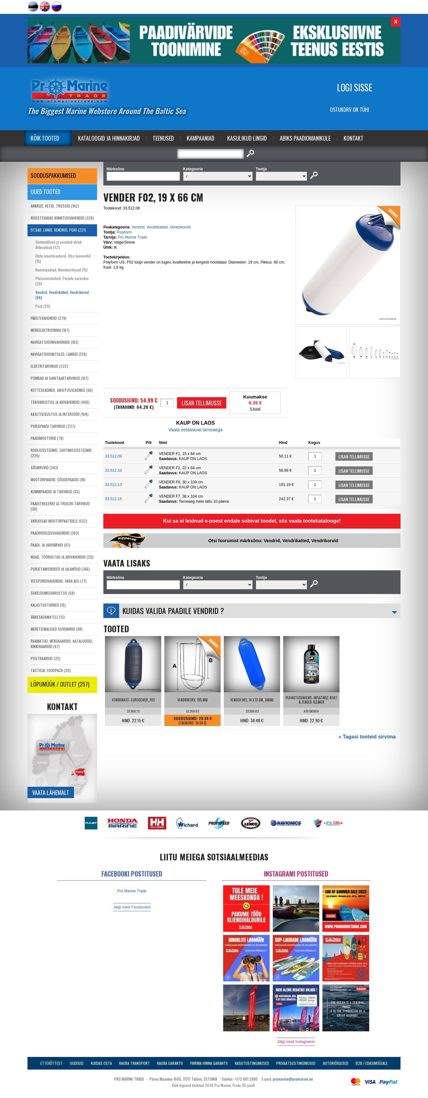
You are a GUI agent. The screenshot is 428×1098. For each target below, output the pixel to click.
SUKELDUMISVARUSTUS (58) (53, 593)
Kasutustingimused (252, 1063)
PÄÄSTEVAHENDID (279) (48, 318)
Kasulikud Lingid (247, 138)
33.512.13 (113, 484)
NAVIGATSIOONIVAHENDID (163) (54, 342)
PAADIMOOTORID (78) (47, 438)
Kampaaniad (200, 138)
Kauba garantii (170, 1063)
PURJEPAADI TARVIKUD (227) (53, 426)
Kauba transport (134, 1063)
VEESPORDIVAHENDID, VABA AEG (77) (59, 581)
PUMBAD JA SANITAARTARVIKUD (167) (60, 378)
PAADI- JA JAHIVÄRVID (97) (50, 545)
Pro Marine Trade (132, 237)
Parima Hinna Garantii (209, 1063)
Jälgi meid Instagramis (296, 1042)
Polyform (124, 232)
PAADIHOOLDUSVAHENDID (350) (55, 533)
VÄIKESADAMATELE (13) (48, 617)
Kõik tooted (45, 138)
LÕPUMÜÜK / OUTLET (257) (60, 684)
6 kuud (255, 408)
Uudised (76, 1063)
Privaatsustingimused (295, 1063)
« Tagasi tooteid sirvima (367, 736)
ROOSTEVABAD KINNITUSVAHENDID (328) (62, 218)
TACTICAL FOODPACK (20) (51, 670)
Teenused (163, 138)
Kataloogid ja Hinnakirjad (109, 138)
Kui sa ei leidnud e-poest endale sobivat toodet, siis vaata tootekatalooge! (252, 521)
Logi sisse (354, 87)
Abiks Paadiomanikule (305, 138)
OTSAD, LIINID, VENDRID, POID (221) (58, 230)
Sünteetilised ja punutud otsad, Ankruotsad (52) (59, 244)
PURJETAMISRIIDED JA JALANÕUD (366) (60, 569)
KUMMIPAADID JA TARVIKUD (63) (55, 491)
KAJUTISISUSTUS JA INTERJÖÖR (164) (60, 414)
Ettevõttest (51, 1063)
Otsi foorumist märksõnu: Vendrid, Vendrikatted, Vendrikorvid (273, 540)
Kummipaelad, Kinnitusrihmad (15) (61, 269)
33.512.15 (113, 499)
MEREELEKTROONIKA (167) (50, 330)
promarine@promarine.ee (293, 1079)
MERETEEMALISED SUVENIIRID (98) (57, 629)
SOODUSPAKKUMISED (53, 175)
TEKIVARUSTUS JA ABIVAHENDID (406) (60, 402)
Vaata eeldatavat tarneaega (195, 429)
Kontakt (354, 138)
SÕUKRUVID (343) (44, 467)
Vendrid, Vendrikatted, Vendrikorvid (161, 227)
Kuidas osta (101, 1063)
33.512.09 (113, 456)
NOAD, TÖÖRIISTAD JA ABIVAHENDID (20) (62, 557)
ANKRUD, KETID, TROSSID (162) (55, 206)
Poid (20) (42, 306)
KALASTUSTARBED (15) (48, 605)
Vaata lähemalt (50, 792)
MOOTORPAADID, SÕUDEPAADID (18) (58, 479)
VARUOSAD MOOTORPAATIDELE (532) (59, 521)
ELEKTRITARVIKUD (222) (49, 366)
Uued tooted (45, 191)
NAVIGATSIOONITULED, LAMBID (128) (59, 354)
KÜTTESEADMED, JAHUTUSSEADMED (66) (62, 390)
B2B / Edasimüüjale (372, 1063)
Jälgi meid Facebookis (132, 907)
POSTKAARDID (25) (45, 658)
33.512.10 (113, 470)
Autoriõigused (335, 1063)
